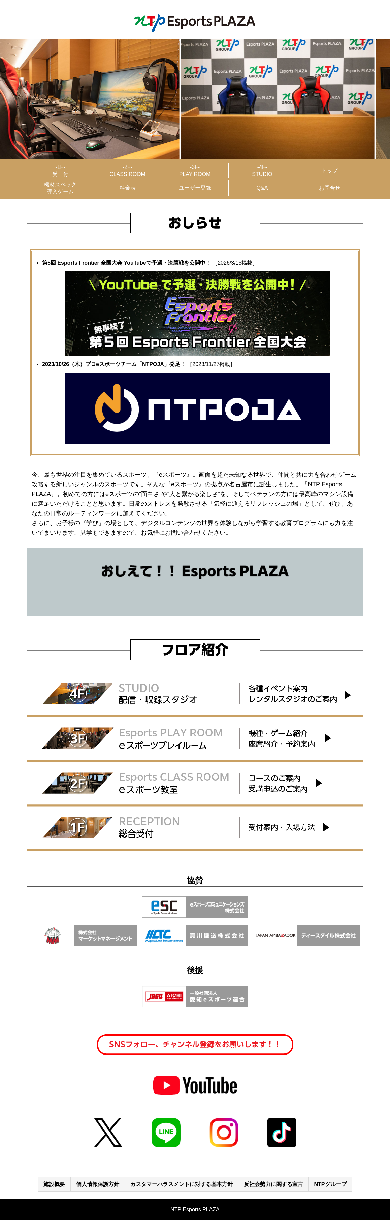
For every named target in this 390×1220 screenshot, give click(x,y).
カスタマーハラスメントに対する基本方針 (181, 1184)
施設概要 (54, 1184)
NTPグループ (330, 1184)
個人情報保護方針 (97, 1184)
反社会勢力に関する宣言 (273, 1184)
